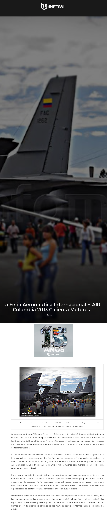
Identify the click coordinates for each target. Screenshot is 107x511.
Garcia (49, 315)
